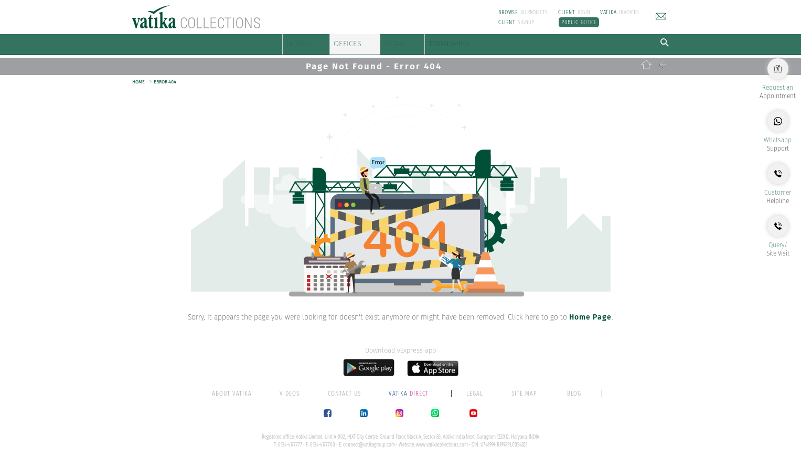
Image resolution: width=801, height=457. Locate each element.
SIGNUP (516, 22)
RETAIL (448, 41)
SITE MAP (524, 388)
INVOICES (619, 12)
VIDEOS (290, 388)
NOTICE (578, 22)
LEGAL (474, 388)
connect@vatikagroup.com (369, 440)
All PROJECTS (523, 12)
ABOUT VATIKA (232, 388)
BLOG (574, 388)
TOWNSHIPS (531, 41)
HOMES (304, 41)
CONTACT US (344, 388)
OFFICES (379, 41)
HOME (138, 76)
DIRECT (410, 388)
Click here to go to (560, 311)
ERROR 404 (165, 76)
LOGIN (574, 12)
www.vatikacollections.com (442, 440)
